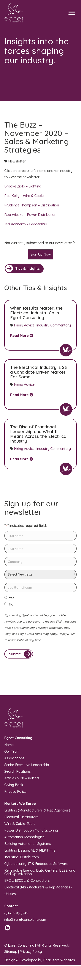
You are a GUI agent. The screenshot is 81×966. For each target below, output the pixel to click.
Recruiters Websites (59, 960)
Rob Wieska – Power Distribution (30, 214)
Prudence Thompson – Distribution (31, 205)
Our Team (11, 752)
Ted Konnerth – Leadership (25, 224)
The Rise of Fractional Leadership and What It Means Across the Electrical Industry (39, 434)
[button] (24, 269)
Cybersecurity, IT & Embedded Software (36, 864)
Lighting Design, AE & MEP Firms (29, 851)
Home (9, 745)
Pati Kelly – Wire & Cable (24, 196)
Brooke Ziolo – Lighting (22, 186)
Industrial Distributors (21, 857)
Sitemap (10, 952)
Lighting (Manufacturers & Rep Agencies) (37, 811)
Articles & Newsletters (22, 778)
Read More (21, 335)
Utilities (10, 894)
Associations (14, 758)
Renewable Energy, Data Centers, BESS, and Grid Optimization (39, 872)
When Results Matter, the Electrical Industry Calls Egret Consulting (36, 312)
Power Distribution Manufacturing (31, 831)
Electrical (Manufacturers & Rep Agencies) (38, 888)
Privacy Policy (15, 792)
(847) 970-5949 (16, 914)
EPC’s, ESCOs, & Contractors (27, 881)
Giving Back (13, 785)
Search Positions (17, 772)
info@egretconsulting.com (25, 920)
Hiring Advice (24, 325)
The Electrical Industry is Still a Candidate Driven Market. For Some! (40, 372)
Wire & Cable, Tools (19, 824)
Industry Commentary (53, 325)
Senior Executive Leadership (26, 765)
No (11, 604)
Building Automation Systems (27, 844)
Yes (11, 598)
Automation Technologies (24, 837)
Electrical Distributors (21, 817)
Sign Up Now (40, 254)
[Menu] (72, 13)
